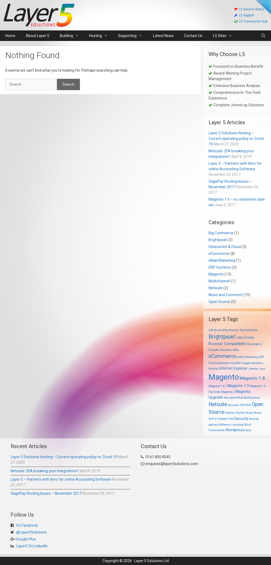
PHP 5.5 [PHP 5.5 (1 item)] (214, 419)
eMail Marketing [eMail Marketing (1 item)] (247, 357)
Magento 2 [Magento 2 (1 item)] (227, 392)
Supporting (132, 35)
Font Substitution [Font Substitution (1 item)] (219, 363)
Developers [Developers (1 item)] (254, 344)
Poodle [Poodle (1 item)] (223, 419)
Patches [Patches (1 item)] (230, 413)
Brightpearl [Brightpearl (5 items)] (222, 336)
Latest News (163, 36)
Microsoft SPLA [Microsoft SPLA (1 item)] (233, 397)
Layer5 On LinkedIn (31, 546)
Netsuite (216, 288)
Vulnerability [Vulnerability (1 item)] (217, 430)
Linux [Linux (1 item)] (261, 368)
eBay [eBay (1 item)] (236, 350)
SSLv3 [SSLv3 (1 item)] (247, 424)
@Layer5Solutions (31, 532)
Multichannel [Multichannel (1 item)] (251, 397)
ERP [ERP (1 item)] (261, 357)
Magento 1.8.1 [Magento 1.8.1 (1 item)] (218, 386)
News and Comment (226, 295)
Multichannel (219, 281)
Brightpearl (218, 240)
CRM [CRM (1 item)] (240, 337)
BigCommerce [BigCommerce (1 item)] (249, 330)
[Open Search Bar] (263, 35)
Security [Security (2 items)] (241, 418)
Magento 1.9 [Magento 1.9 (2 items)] (238, 385)
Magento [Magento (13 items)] (224, 377)
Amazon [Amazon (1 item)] (234, 330)
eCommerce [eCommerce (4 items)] (222, 356)
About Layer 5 (37, 36)
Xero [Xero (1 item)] (248, 430)
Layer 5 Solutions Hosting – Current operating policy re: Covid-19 (237, 138)
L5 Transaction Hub (250, 21)
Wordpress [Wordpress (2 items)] (235, 430)
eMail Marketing (222, 260)
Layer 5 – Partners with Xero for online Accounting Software (61, 479)
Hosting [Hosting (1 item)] (213, 368)
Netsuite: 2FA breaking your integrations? (45, 471)
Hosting (101, 35)
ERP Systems (220, 267)
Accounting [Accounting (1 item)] (221, 330)
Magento (216, 274)
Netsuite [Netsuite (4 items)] (218, 404)
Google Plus (25, 539)
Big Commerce (221, 233)
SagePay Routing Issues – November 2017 (46, 493)
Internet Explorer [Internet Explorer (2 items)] (233, 368)
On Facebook (26, 525)
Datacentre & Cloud (225, 247)
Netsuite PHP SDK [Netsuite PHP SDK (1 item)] (239, 405)
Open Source (219, 302)
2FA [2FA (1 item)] (211, 330)
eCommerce (219, 253)
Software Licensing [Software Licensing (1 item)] (231, 424)
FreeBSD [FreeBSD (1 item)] (235, 363)
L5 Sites (225, 35)
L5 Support (244, 15)
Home (10, 36)
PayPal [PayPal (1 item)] (240, 413)
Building (72, 35)
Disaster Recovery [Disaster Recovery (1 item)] (220, 350)
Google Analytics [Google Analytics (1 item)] (252, 363)
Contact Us (193, 36)
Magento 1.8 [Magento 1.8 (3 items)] (252, 378)
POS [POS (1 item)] (230, 419)
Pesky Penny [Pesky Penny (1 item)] (253, 413)
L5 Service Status (249, 9)
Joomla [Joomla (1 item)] (253, 368)
